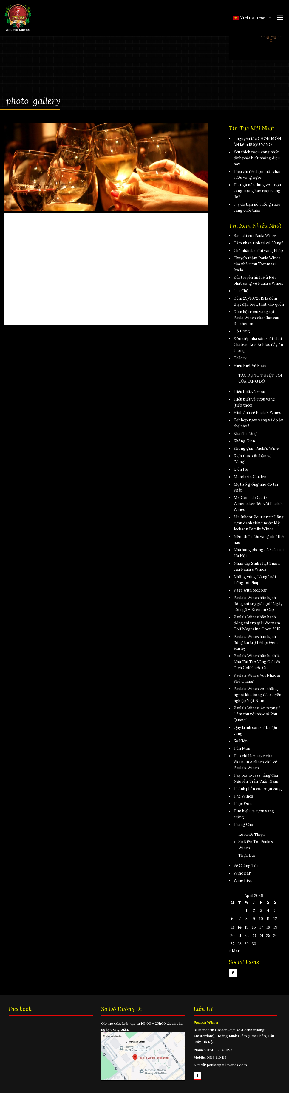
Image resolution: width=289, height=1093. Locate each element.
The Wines (243, 796)
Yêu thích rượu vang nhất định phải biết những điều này (257, 158)
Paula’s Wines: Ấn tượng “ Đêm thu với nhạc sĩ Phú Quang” (257, 714)
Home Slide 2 (29, 307)
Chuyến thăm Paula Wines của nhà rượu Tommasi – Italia (257, 264)
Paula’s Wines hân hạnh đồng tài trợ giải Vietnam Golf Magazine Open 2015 (257, 623)
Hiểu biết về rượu (249, 391)
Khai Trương (245, 433)
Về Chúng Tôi (246, 865)
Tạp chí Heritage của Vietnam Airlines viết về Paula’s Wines (255, 761)
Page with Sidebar (250, 590)
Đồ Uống (242, 331)
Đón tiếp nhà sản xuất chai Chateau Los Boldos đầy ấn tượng (258, 344)
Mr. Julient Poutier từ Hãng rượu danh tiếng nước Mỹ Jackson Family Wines (259, 523)
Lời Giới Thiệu (251, 834)
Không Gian (244, 441)
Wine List (243, 880)
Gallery (240, 358)
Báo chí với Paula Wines (255, 235)
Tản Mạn (242, 748)
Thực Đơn (243, 803)
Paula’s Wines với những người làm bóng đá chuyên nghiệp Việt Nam (257, 694)
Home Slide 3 (29, 279)
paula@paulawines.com (227, 1065)
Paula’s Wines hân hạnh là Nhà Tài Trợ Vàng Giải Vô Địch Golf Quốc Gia (257, 661)
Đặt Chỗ (241, 290)
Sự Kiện (241, 740)
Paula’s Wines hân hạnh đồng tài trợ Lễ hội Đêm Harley (256, 642)
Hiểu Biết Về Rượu (250, 365)
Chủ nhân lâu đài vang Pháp (258, 250)
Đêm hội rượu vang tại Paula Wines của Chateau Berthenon (256, 317)
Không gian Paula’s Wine (256, 448)
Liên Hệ (241, 469)
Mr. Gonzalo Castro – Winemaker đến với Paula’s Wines (258, 503)
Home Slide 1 (29, 251)
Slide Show (26, 223)
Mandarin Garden (250, 476)
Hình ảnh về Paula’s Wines (257, 412)
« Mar (234, 951)
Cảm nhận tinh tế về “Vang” (258, 243)
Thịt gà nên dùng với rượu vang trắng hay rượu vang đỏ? (257, 190)
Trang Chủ (243, 824)
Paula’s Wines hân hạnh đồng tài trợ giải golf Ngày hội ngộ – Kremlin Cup (258, 603)
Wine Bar (242, 873)
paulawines (70, 232)
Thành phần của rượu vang (258, 788)
